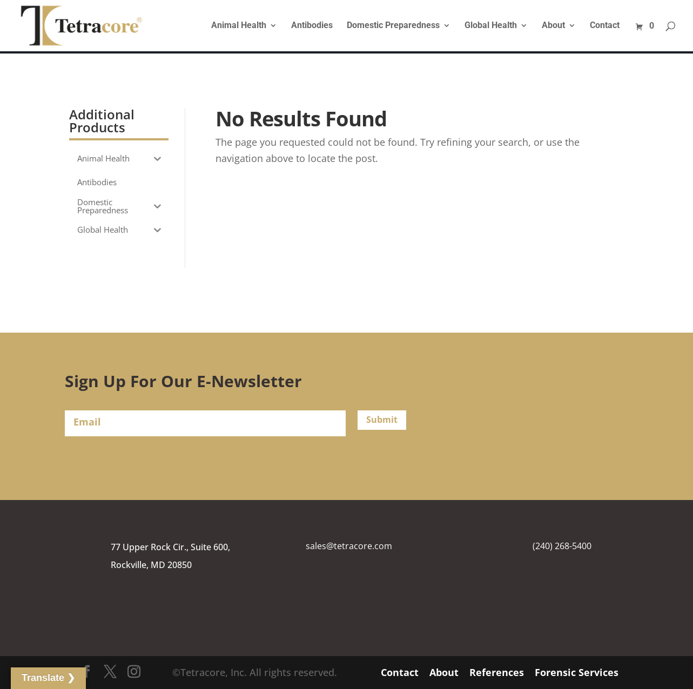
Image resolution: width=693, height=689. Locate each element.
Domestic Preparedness (393, 26)
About (553, 26)
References (496, 672)
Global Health (491, 26)
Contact (605, 26)
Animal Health (238, 26)
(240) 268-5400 (562, 546)
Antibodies (312, 26)
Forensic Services (576, 672)
